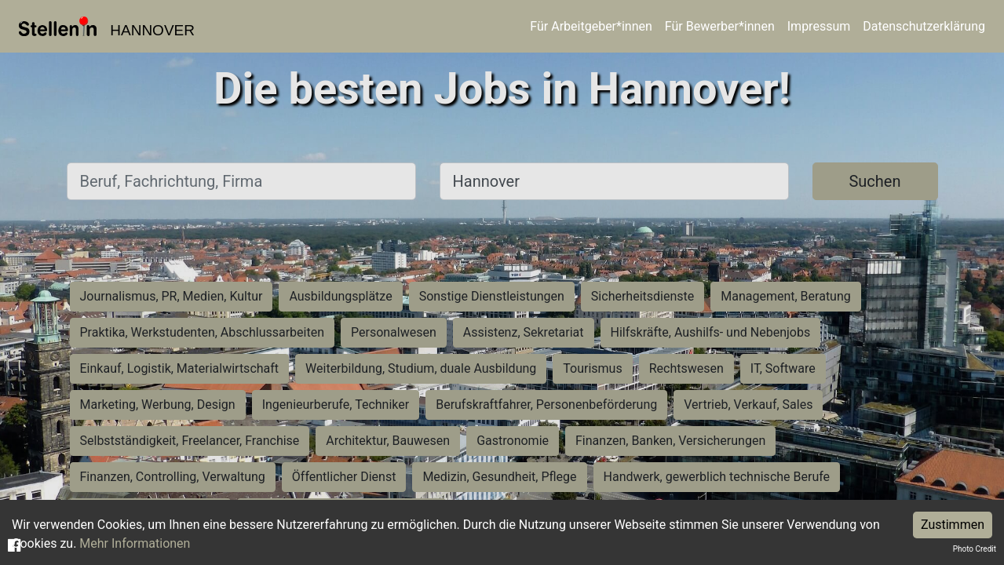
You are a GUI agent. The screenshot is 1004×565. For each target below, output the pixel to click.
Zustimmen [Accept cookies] (952, 524)
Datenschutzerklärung (924, 26)
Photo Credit (974, 549)
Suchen (874, 181)
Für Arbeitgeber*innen (591, 26)
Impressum (819, 26)
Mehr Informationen (134, 543)
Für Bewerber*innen (720, 26)
